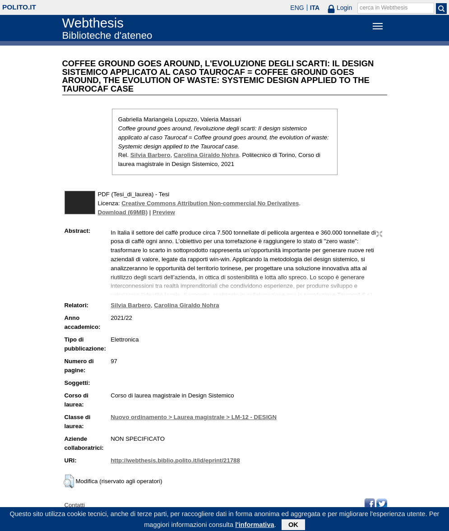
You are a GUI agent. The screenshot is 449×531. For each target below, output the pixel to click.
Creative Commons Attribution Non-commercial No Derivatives (210, 203)
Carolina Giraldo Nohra (206, 155)
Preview (164, 212)
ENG (297, 8)
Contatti (75, 505)
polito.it (19, 7)
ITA (315, 8)
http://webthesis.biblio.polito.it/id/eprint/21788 (175, 460)
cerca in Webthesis (383, 8)
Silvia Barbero (150, 155)
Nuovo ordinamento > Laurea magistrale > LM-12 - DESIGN (194, 417)
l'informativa (254, 526)
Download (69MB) (123, 212)
